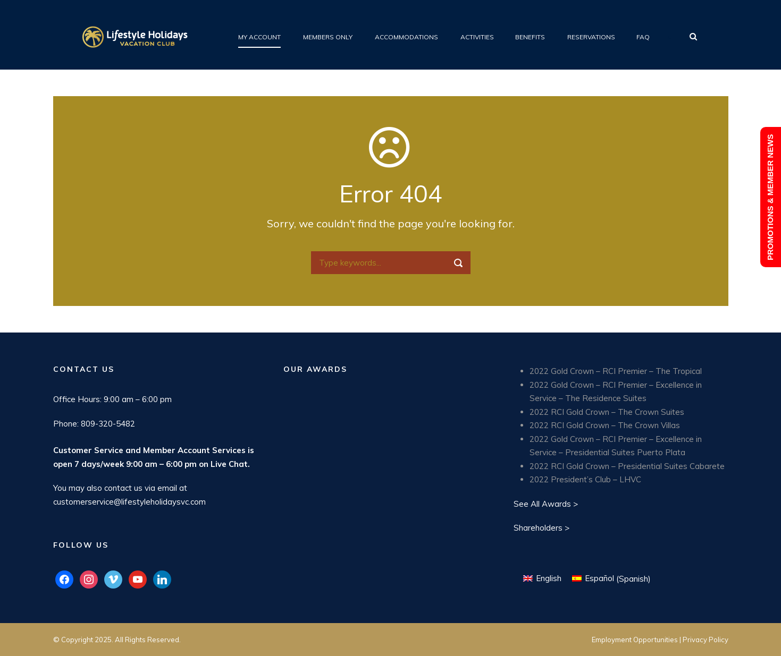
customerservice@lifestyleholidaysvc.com (129, 502)
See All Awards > (546, 504)
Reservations (591, 37)
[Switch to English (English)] (542, 578)
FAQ (643, 37)
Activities (477, 37)
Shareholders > (541, 528)
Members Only (327, 37)
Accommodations (406, 37)
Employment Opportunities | (637, 639)
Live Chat (229, 464)
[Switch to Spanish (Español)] (611, 578)
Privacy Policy (705, 639)
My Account (259, 37)
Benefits (530, 37)
